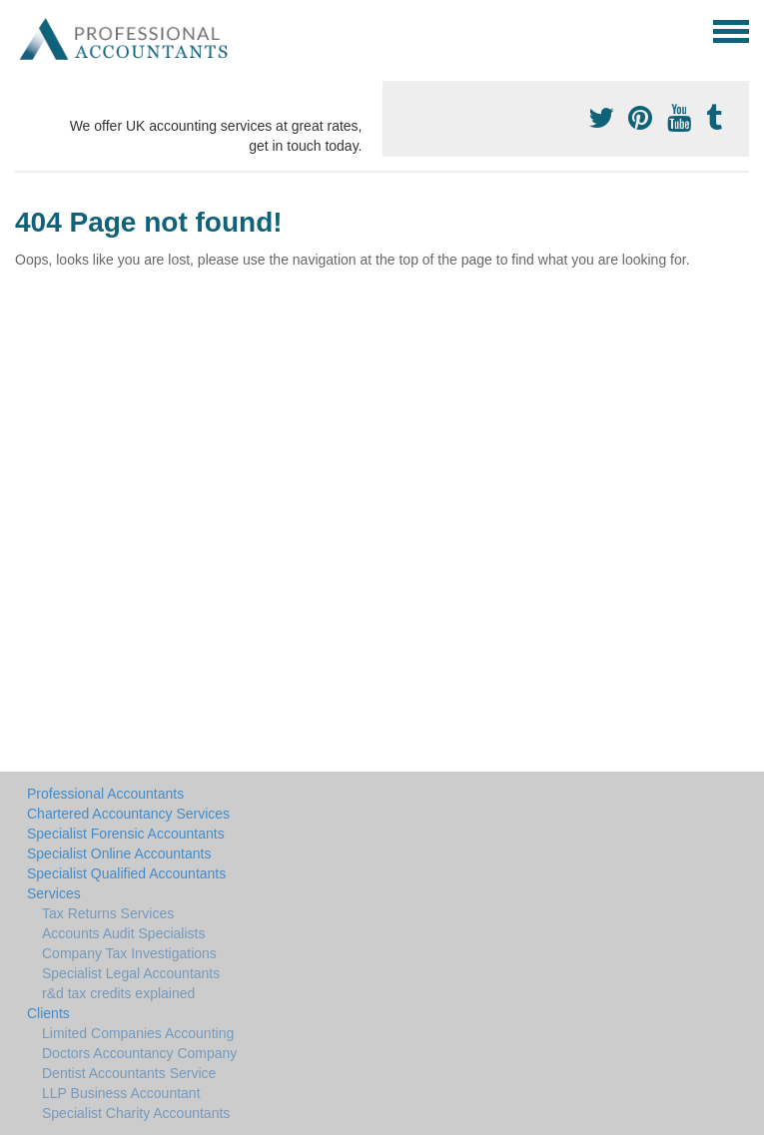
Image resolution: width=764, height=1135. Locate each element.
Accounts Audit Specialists (123, 933)
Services (54, 893)
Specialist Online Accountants (119, 853)
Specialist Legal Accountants (131, 973)
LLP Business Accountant (121, 1093)
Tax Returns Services (108, 913)
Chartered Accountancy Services (128, 814)
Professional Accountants (105, 794)
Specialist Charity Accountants (136, 1113)
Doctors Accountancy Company (139, 1053)
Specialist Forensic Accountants (126, 834)
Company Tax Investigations (129, 953)
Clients (48, 1013)
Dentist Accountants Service (129, 1073)
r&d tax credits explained (118, 993)
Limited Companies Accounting (138, 1033)
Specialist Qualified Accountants (126, 873)
